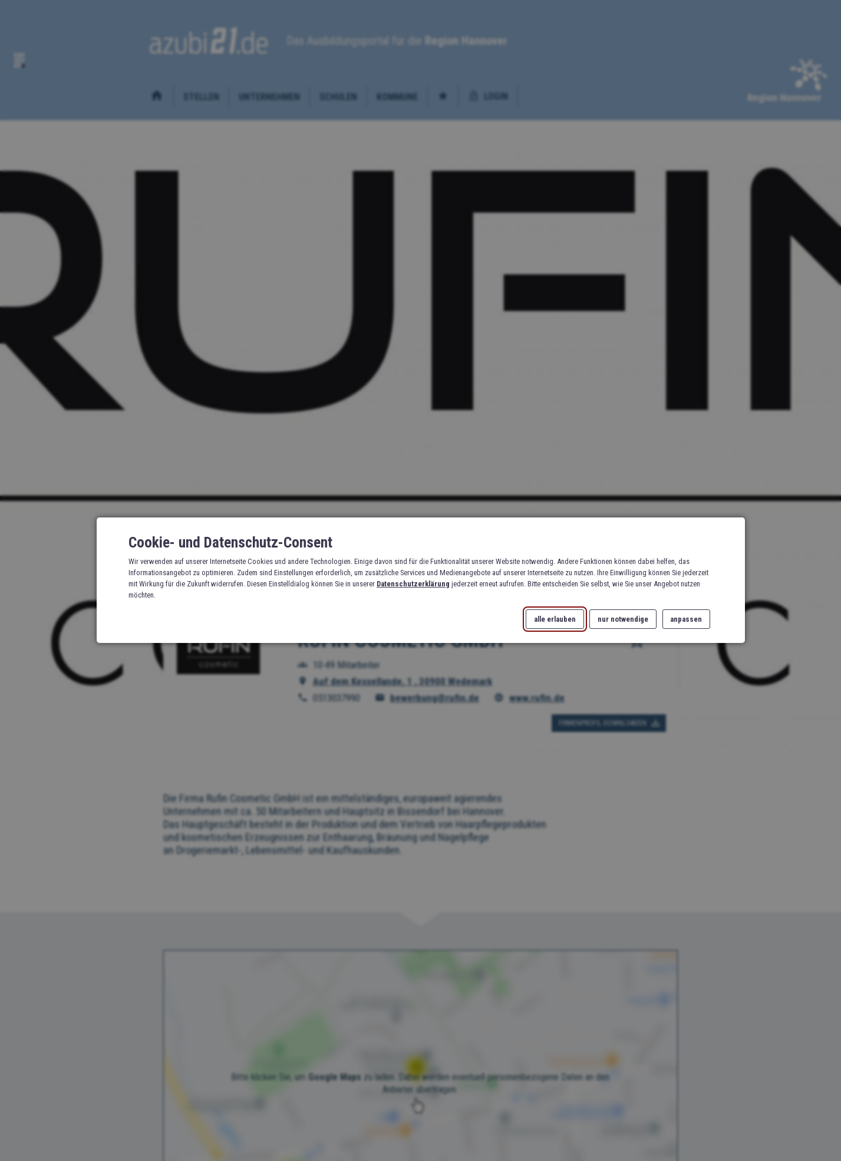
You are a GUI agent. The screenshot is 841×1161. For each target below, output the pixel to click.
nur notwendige (623, 619)
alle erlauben (555, 619)
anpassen (686, 619)
